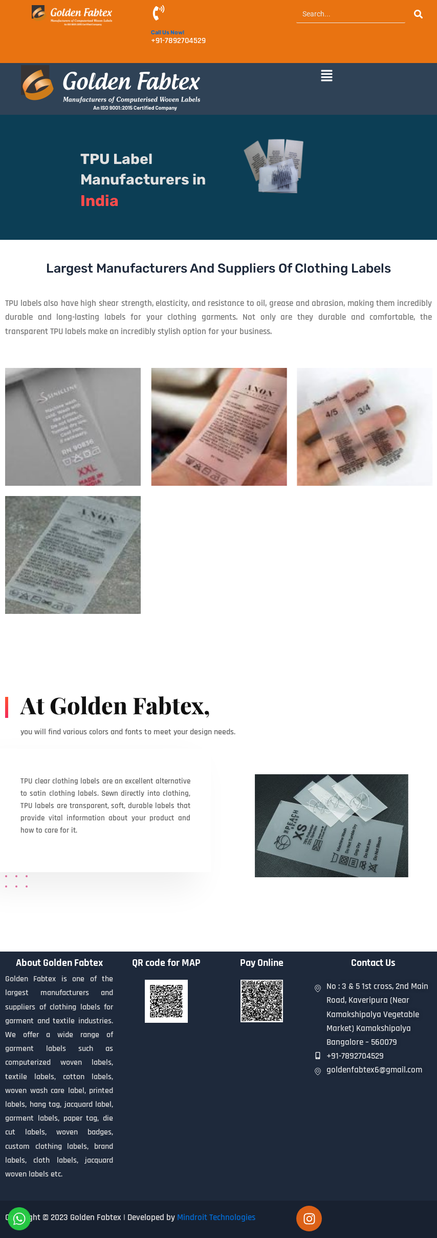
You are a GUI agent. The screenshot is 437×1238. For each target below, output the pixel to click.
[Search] (350, 14)
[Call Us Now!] (158, 14)
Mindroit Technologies (216, 1217)
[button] (326, 76)
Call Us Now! (167, 32)
